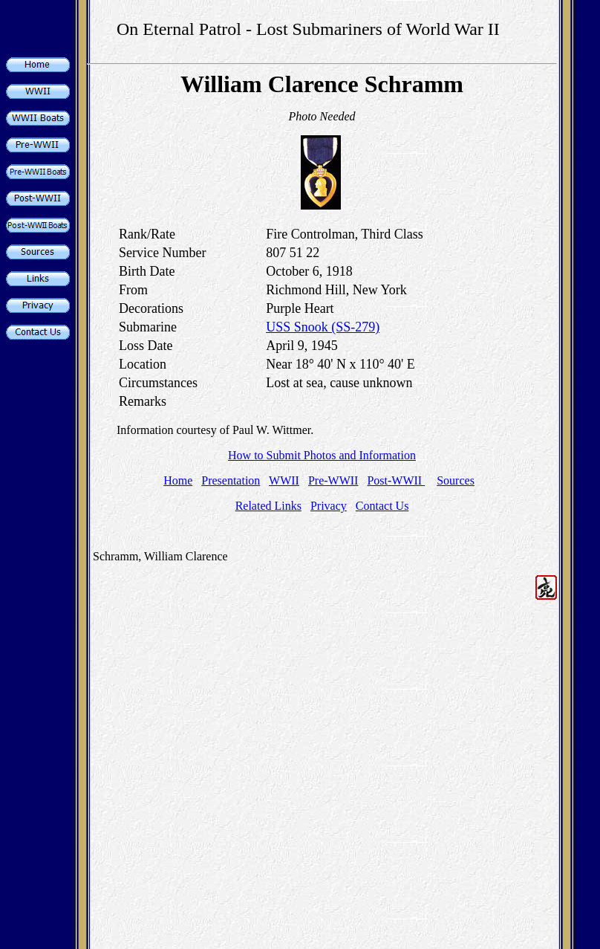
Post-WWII (396, 480)
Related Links (268, 505)
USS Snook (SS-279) (322, 327)
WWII (284, 480)
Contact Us (382, 505)
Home (177, 480)
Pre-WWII (333, 480)
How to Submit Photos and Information (322, 455)
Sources (456, 480)
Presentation (230, 480)
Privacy (328, 505)
